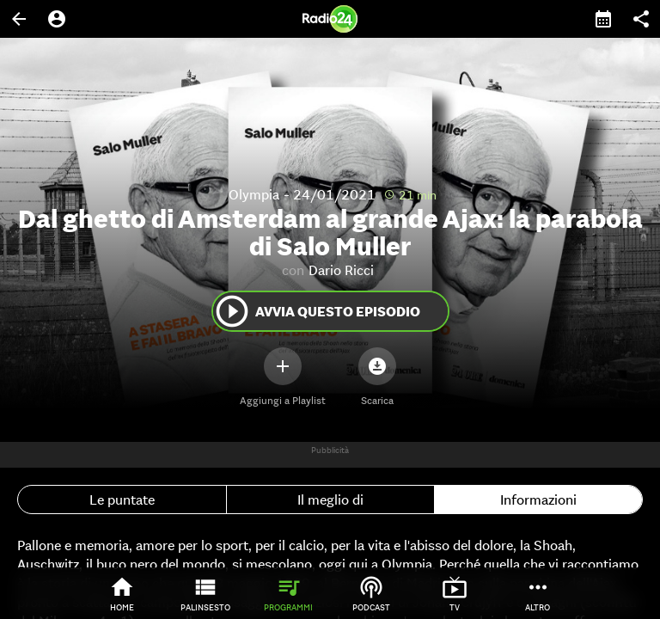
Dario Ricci (341, 270)
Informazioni (538, 499)
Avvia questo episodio (316, 311)
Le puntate (122, 499)
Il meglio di (330, 499)
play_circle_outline (232, 311)
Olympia (254, 194)
